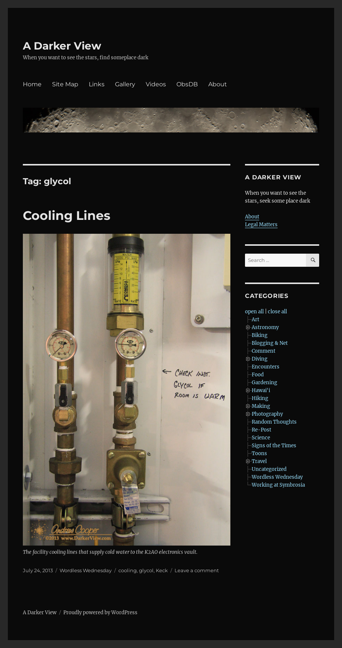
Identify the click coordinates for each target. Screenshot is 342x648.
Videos (156, 84)
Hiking (260, 398)
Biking (259, 335)
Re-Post (261, 430)
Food (258, 374)
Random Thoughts (274, 422)
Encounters (265, 367)
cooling (127, 570)
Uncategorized (269, 469)
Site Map (65, 84)
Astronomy (265, 327)
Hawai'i (261, 390)
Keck (162, 570)
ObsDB (187, 84)
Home (32, 84)
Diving (259, 359)
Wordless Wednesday (86, 570)
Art (255, 319)
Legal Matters (261, 224)
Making (261, 406)
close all (277, 311)
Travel (259, 461)
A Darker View (62, 45)
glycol (146, 570)
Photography (267, 414)
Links (97, 84)
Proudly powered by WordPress (100, 612)
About (217, 84)
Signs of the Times (274, 445)
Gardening (264, 382)
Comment (263, 351)
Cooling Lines (67, 215)
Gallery (125, 84)
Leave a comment (197, 570)
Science (261, 438)
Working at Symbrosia (278, 485)
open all (254, 311)
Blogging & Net (270, 343)
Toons (259, 453)
